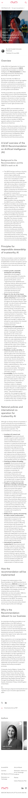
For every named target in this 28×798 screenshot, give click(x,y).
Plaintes (16, 777)
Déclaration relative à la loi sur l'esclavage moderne (20, 772)
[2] (5, 135)
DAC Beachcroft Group (7, 774)
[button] (25, 2)
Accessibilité (4, 767)
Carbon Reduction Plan (20, 781)
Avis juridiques (18, 767)
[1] (13, 82)
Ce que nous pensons (18, 8)
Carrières (3, 771)
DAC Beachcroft (5, 8)
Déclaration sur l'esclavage (5, 778)
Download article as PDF (11, 708)
